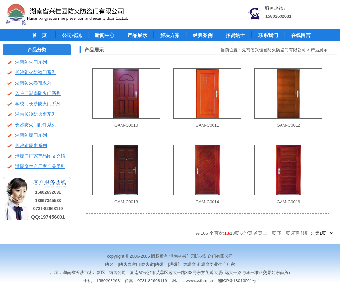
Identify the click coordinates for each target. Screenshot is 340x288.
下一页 (283, 233)
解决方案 (170, 35)
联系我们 (268, 35)
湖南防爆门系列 (31, 135)
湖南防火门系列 (31, 62)
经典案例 (202, 35)
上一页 (269, 233)
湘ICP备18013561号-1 (239, 280)
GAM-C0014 (207, 201)
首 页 (39, 35)
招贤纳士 (235, 35)
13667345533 (48, 200)
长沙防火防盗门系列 (35, 72)
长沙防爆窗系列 (31, 145)
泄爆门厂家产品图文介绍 (40, 156)
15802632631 (278, 16)
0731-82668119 (48, 208)
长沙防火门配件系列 (35, 124)
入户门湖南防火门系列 (38, 93)
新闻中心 (104, 35)
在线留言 (301, 35)
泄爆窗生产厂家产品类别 (40, 166)
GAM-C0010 (126, 125)
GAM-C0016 (288, 201)
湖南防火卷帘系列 (33, 83)
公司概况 (72, 35)
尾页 (295, 233)
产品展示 (137, 35)
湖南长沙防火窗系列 (35, 114)
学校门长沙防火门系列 (38, 103)
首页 (258, 233)
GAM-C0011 (207, 125)
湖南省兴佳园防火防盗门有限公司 (274, 49)
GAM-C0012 (288, 125)
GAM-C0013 (126, 201)
